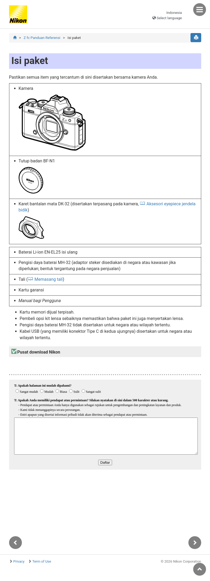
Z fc (41, 38)
